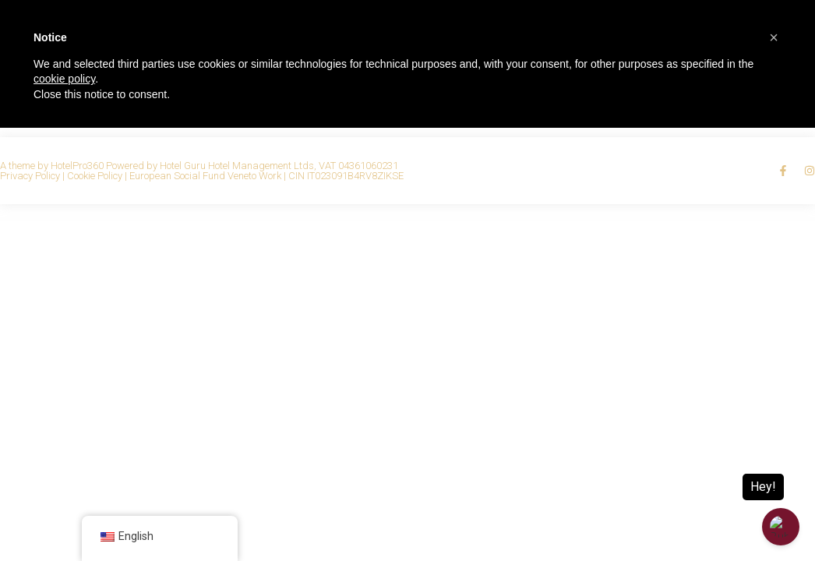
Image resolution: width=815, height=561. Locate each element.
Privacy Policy (30, 176)
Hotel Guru (183, 165)
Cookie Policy (94, 176)
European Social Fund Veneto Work (205, 176)
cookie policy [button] (64, 78)
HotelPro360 (77, 165)
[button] (773, 37)
